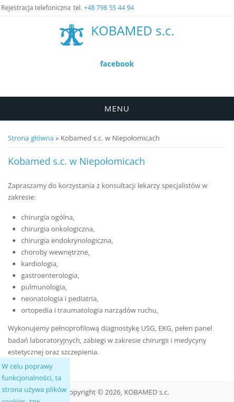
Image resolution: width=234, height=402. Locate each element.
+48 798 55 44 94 (109, 7)
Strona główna (31, 138)
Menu (117, 108)
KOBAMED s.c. (132, 31)
